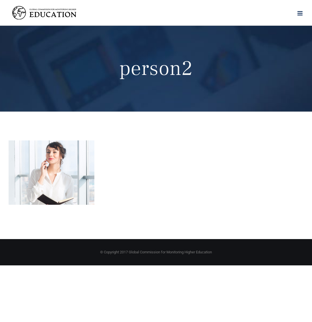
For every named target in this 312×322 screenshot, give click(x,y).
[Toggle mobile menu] (300, 13)
